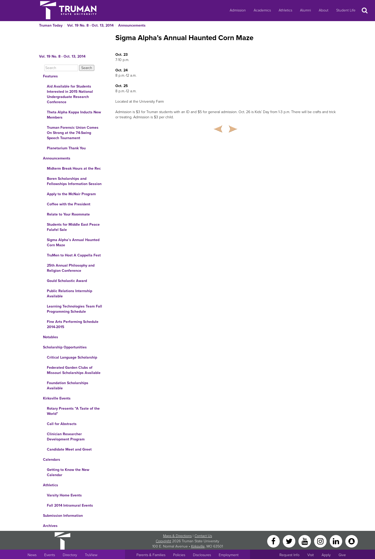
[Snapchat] (351, 541)
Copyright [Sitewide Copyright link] (163, 541)
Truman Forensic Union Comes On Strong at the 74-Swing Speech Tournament (72, 132)
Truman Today (51, 25)
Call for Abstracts (62, 424)
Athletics (285, 10)
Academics (262, 10)
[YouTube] (305, 541)
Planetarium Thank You (66, 148)
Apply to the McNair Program (71, 194)
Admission (238, 10)
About (323, 10)
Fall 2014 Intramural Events (70, 505)
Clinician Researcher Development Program (66, 436)
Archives (50, 526)
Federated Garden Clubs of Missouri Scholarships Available (74, 370)
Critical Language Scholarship (72, 357)
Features (50, 76)
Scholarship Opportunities (65, 347)
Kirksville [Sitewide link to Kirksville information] (198, 546)
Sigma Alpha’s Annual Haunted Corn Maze (73, 242)
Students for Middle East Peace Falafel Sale (73, 227)
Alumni (305, 10)
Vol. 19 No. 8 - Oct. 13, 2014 (90, 25)
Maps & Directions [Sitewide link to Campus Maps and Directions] (177, 536)
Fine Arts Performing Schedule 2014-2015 (72, 324)
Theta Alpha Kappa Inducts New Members (74, 115)
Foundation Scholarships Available (67, 385)
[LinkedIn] (336, 541)
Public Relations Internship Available (69, 293)
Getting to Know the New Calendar (68, 472)
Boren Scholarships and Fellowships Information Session (74, 181)
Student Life (345, 10)
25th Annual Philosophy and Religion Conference (71, 268)
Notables (50, 337)
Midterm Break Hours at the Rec (74, 168)
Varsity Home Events (64, 495)
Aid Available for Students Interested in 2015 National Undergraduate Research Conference (70, 94)
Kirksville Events (57, 398)
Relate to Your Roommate (68, 214)
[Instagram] (321, 541)
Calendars (51, 459)
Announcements (132, 25)
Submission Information (63, 515)
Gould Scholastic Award (67, 281)
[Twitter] (289, 541)
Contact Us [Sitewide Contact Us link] (203, 536)
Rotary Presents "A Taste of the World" (73, 411)
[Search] (61, 68)
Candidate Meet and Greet (69, 449)
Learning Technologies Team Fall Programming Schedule (74, 309)
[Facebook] (274, 541)
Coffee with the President (68, 204)
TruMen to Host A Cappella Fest (74, 255)
